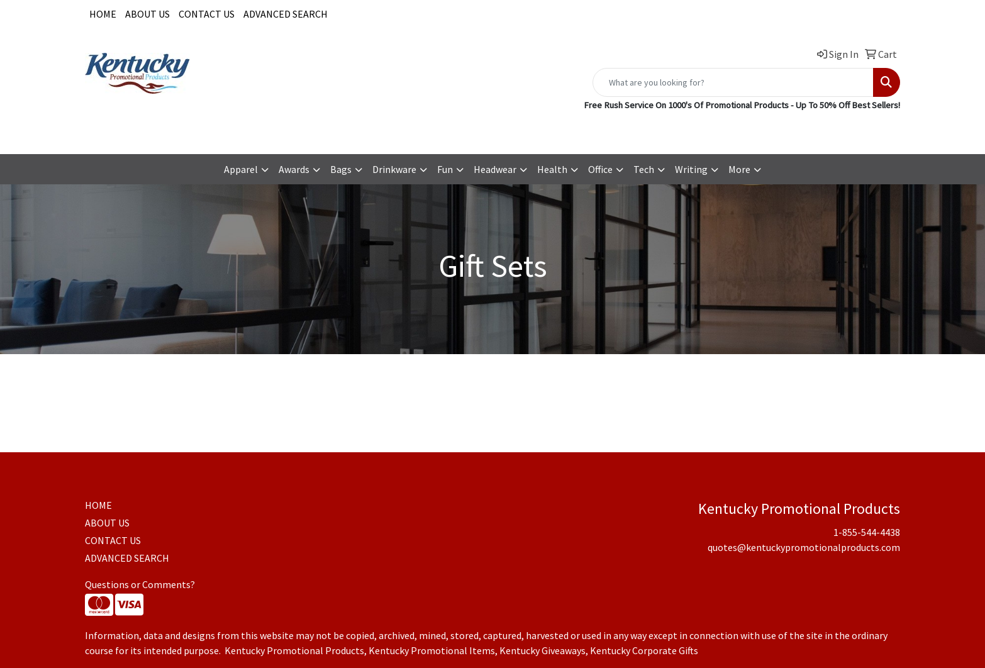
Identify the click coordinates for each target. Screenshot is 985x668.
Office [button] (600, 169)
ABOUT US (147, 14)
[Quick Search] (733, 82)
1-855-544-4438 (666, 130)
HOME (102, 14)
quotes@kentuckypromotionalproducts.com (804, 130)
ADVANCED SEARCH (285, 14)
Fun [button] (445, 169)
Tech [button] (643, 169)
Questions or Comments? (140, 584)
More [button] (739, 169)
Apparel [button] (241, 169)
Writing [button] (691, 169)
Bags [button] (341, 169)
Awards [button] (294, 169)
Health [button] (552, 169)
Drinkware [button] (394, 169)
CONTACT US (207, 14)
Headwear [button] (495, 169)
